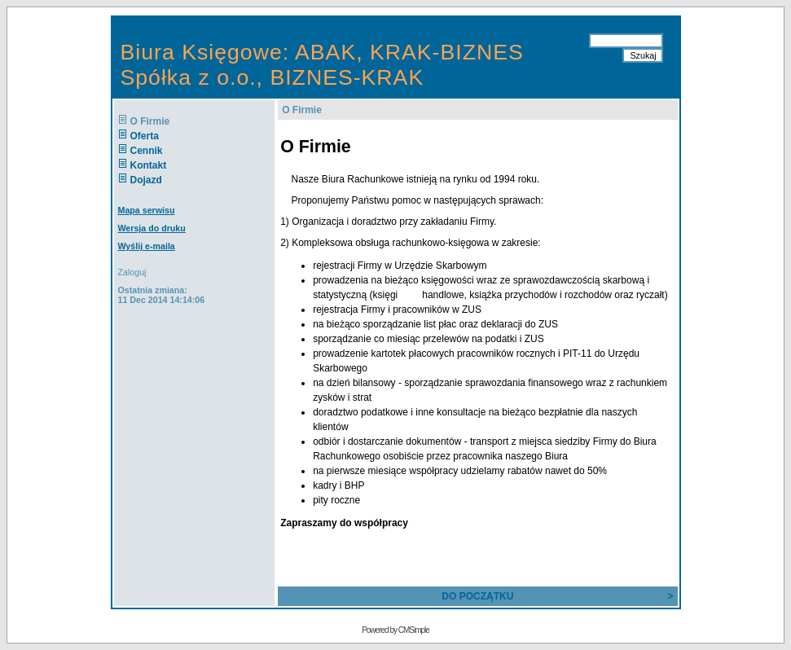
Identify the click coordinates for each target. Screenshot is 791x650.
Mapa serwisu (146, 210)
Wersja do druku (152, 228)
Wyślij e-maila (146, 246)
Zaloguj (132, 272)
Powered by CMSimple (395, 630)
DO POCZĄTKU (477, 596)
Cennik (146, 150)
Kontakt (148, 165)
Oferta (144, 136)
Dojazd (146, 180)
